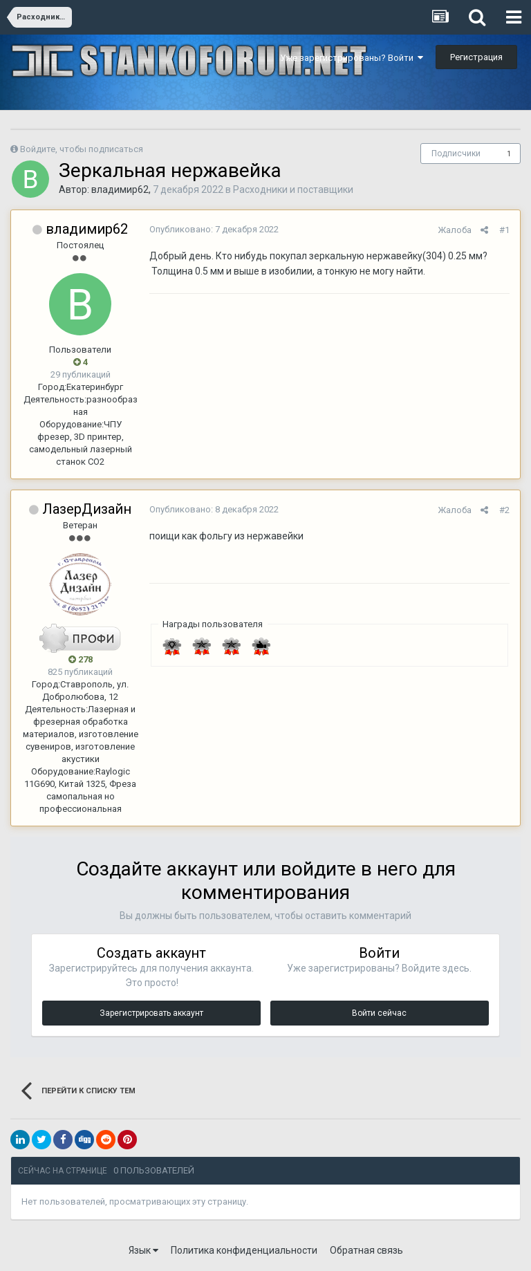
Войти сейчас (379, 1013)
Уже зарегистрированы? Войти (351, 58)
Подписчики (456, 153)
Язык (143, 1250)
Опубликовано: (214, 229)
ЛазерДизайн (86, 509)
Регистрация (476, 57)
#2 (504, 510)
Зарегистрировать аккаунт (151, 1013)
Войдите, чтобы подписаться (81, 149)
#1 (504, 230)
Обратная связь (366, 1250)
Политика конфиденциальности (244, 1250)
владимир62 (120, 189)
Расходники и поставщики (293, 189)
